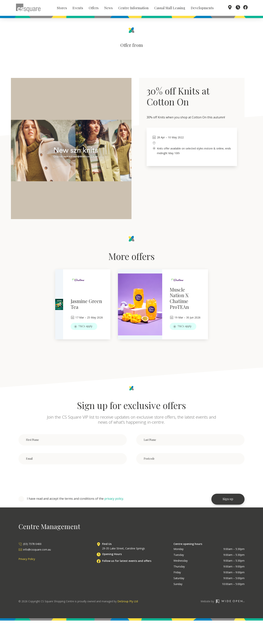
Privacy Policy (26, 560)
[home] (28, 8)
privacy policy (113, 499)
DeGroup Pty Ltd (127, 602)
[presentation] (47, 480)
